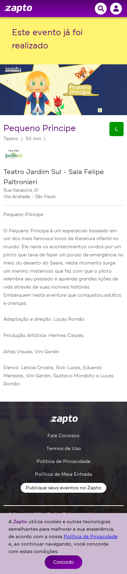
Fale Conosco (63, 435)
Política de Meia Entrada (63, 474)
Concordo (63, 562)
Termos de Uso (63, 448)
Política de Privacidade (63, 461)
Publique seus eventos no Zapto (63, 488)
